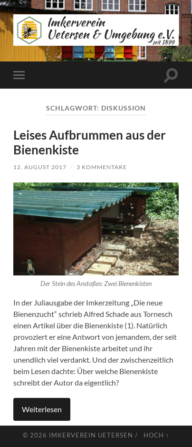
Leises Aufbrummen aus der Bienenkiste (89, 142)
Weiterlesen (42, 409)
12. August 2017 (40, 167)
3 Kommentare (102, 167)
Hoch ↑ (156, 435)
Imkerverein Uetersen (91, 435)
